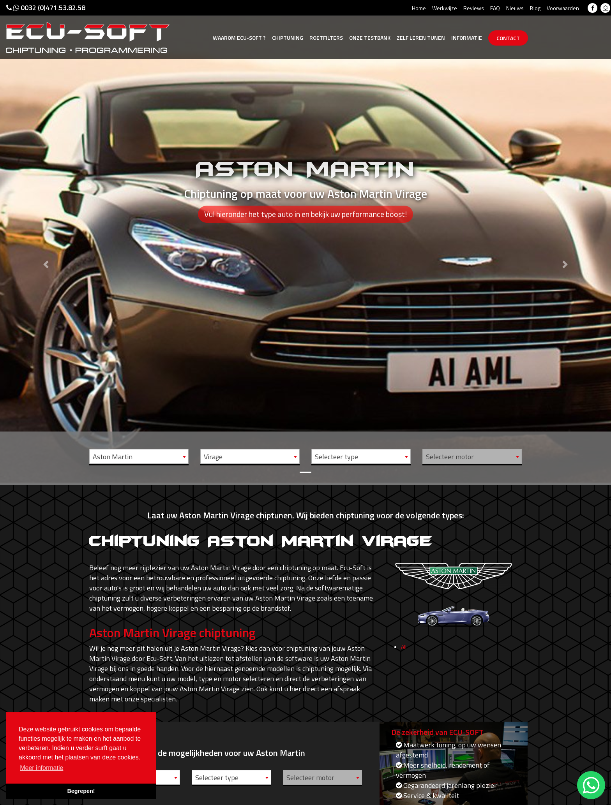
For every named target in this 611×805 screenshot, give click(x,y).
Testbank (369, 37)
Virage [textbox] (213, 456)
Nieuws (515, 8)
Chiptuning (287, 37)
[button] (46, 241)
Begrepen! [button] (81, 791)
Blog (535, 8)
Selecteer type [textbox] (336, 456)
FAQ (495, 8)
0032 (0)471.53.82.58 (45, 7)
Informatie (466, 37)
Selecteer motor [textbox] (450, 456)
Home (419, 8)
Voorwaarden (563, 8)
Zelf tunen (421, 37)
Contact (508, 38)
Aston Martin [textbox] (112, 456)
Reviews (473, 8)
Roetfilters (326, 37)
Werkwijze (444, 8)
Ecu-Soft (239, 37)
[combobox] (139, 456)
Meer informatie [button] (41, 767)
